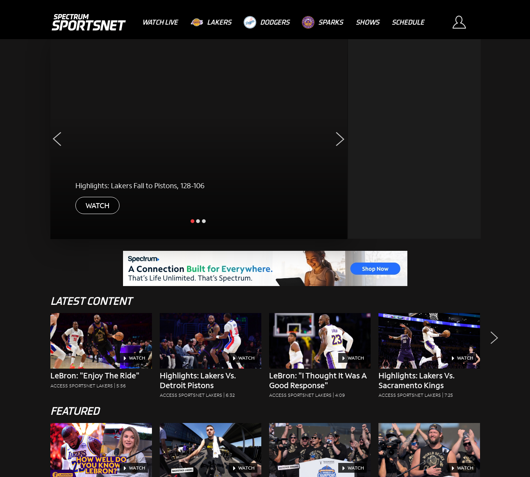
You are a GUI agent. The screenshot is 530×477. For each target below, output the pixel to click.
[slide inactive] (198, 220)
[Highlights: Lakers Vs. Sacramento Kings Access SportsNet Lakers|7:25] (429, 358)
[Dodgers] (266, 22)
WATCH (97, 205)
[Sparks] (322, 22)
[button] (492, 358)
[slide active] (193, 220)
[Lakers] (211, 22)
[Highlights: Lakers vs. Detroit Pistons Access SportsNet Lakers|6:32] (210, 358)
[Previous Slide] (57, 139)
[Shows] (367, 22)
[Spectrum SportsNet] (88, 22)
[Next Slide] (340, 139)
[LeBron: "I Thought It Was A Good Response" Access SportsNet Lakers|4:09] (320, 358)
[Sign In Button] (463, 22)
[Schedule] (408, 22)
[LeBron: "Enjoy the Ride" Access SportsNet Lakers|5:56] (101, 353)
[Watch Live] (160, 22)
